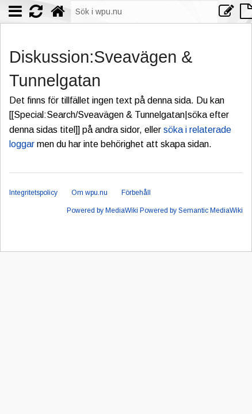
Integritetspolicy (33, 193)
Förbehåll (136, 193)
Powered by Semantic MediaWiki (191, 210)
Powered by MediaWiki (102, 210)
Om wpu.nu (89, 193)
